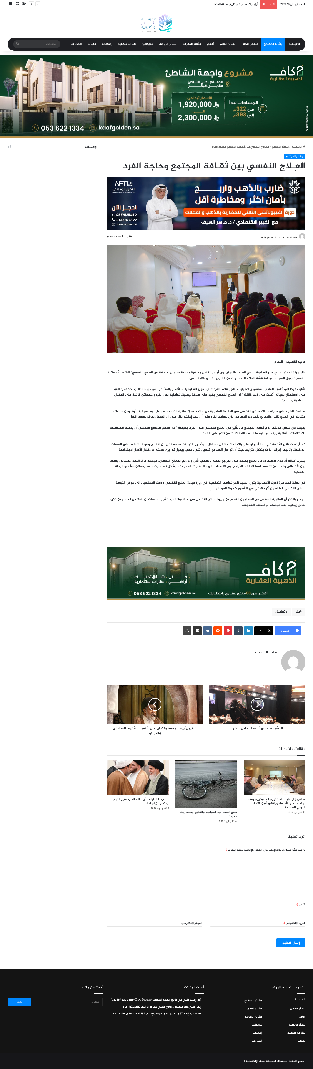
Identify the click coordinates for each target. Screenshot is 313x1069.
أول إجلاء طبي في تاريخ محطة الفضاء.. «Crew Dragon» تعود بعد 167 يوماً (156, 1000)
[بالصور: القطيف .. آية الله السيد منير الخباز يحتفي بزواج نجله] (138, 777)
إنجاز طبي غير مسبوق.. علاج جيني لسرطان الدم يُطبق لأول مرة (162, 1006)
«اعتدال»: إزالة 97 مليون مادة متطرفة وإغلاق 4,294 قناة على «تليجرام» (157, 1013)
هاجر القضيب (290, 238)
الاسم (300, 904)
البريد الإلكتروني (294, 923)
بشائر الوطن (250, 43)
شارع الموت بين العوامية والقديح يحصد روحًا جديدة (208, 814)
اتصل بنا (76, 43)
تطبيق (280, 612)
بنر (298, 612)
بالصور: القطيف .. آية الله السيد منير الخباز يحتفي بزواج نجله (141, 801)
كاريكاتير (147, 43)
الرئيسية (294, 43)
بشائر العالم (228, 43)
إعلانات (107, 43)
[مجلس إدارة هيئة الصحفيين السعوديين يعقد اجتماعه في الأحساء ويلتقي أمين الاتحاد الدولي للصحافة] (274, 777)
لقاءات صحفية (127, 43)
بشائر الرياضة (168, 43)
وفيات (92, 43)
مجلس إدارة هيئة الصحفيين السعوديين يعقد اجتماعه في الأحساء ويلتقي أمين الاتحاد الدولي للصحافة (276, 803)
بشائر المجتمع (273, 43)
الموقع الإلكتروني (191, 923)
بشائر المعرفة (192, 43)
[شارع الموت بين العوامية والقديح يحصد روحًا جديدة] (206, 784)
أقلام (210, 43)
